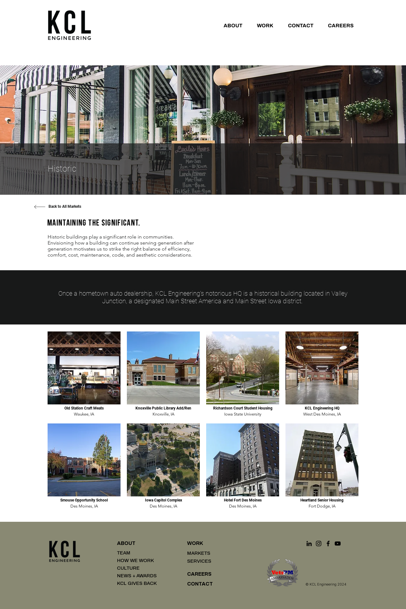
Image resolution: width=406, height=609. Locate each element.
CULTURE (128, 568)
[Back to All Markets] (65, 207)
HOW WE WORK (135, 560)
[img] (84, 374)
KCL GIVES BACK (137, 583)
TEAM (123, 552)
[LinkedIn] (309, 543)
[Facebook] (328, 543)
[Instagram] (318, 543)
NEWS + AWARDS (137, 575)
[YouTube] (337, 543)
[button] (230, 25)
